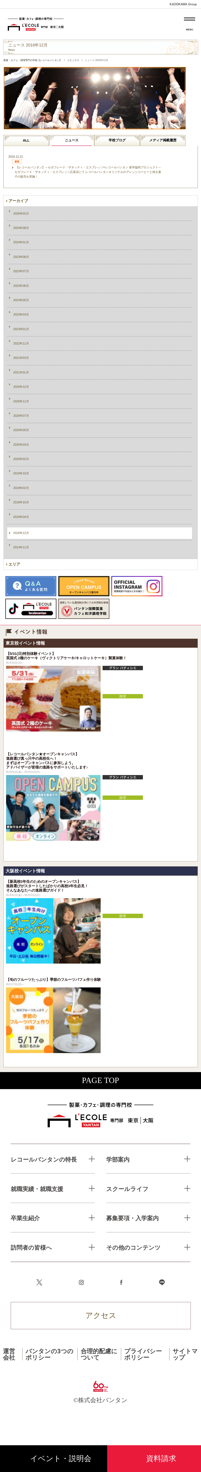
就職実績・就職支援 (37, 1189)
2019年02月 (21, 488)
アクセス (100, 1315)
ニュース (72, 140)
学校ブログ (117, 140)
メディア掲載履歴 (162, 140)
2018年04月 (21, 517)
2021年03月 (21, 358)
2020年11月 (21, 401)
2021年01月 (21, 372)
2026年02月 (21, 213)
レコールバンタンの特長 (44, 1159)
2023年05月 (21, 300)
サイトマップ (185, 1354)
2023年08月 (21, 257)
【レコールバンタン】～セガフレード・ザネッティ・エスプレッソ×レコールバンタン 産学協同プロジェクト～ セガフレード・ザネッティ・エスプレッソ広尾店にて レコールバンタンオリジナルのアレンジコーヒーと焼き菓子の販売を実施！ (88, 172)
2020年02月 (21, 459)
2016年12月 (21, 533)
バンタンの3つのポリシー (49, 1354)
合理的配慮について (99, 1354)
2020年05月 (21, 430)
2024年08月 (21, 228)
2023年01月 (21, 329)
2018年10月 (21, 502)
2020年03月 (21, 444)
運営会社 (9, 1354)
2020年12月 (21, 386)
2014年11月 (21, 547)
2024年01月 (21, 242)
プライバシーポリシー (143, 1354)
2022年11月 (21, 343)
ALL (26, 140)
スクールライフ (127, 1189)
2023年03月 (21, 314)
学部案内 (118, 1159)
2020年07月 (21, 415)
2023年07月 (21, 271)
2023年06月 (21, 286)
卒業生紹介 (25, 1218)
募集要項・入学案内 (132, 1218)
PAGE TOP (100, 1080)
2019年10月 (21, 473)
